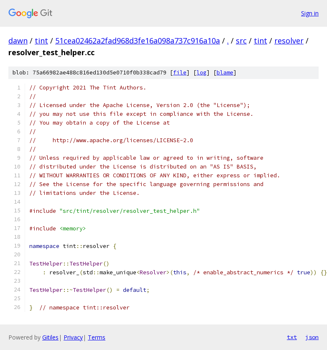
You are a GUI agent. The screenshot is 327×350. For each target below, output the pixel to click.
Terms (96, 337)
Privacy (73, 337)
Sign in (310, 13)
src (241, 41)
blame (225, 72)
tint (41, 41)
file (179, 72)
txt (292, 337)
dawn (18, 41)
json (312, 337)
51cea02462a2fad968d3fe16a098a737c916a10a (137, 41)
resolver (289, 41)
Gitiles (50, 337)
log (202, 72)
